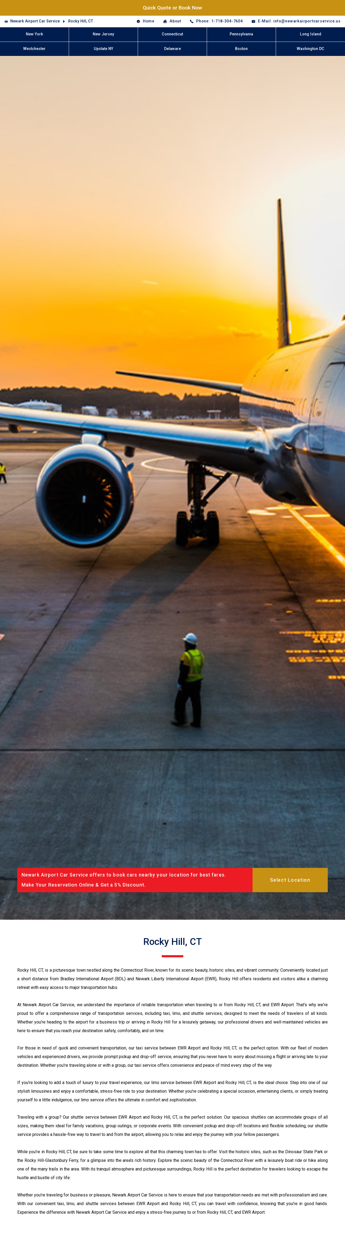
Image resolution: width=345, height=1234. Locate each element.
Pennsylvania (241, 34)
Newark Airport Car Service (35, 21)
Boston (241, 48)
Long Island (310, 34)
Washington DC (310, 48)
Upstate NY (103, 48)
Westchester (34, 48)
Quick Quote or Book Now (172, 8)
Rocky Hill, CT (80, 21)
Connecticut (172, 34)
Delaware (172, 48)
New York (34, 34)
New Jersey (103, 34)
